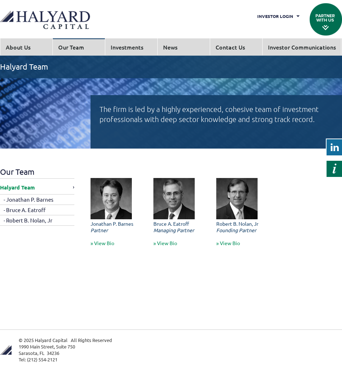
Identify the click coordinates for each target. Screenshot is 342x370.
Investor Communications (302, 47)
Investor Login (275, 16)
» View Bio (102, 243)
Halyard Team (17, 187)
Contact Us (230, 47)
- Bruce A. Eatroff (25, 209)
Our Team (71, 47)
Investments (127, 47)
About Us (18, 47)
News (170, 47)
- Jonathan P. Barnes (29, 199)
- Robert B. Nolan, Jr (28, 220)
